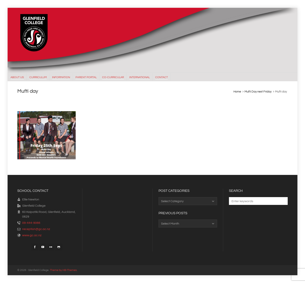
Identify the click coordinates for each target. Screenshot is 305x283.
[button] (283, 201)
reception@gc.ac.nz (36, 229)
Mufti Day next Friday (258, 91)
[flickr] (50, 246)
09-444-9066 (31, 222)
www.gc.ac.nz (31, 235)
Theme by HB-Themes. (63, 270)
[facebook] (34, 246)
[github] (58, 246)
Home (237, 91)
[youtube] (42, 246)
